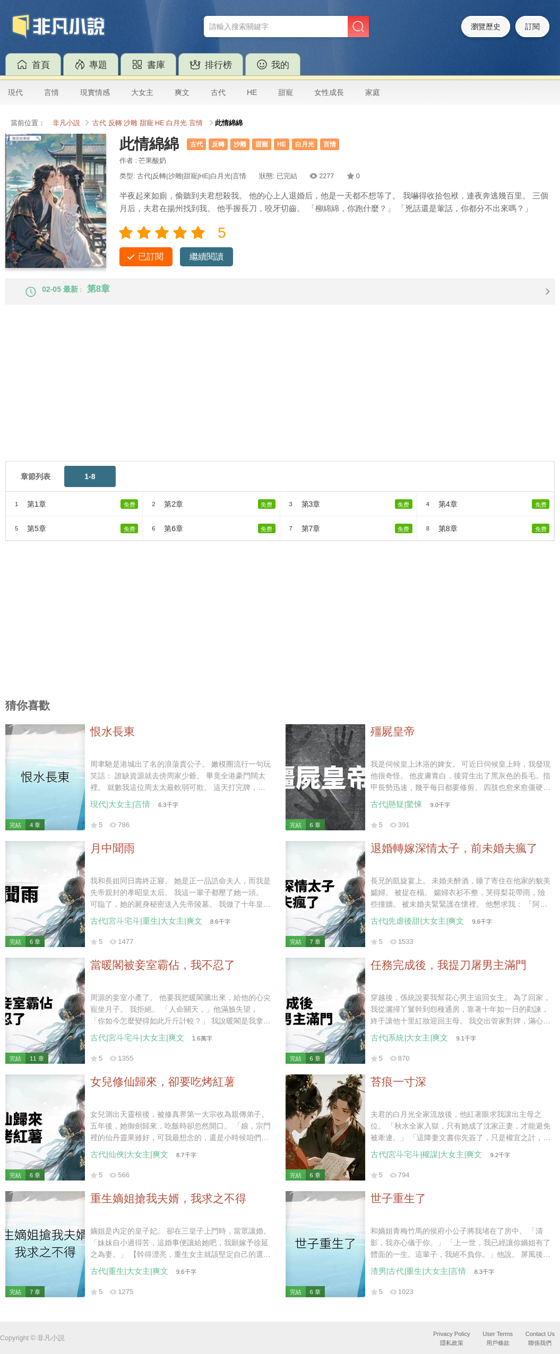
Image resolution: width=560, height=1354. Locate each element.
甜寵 (285, 92)
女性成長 (329, 92)
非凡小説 (66, 123)
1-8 (89, 485)
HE (252, 92)
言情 (51, 92)
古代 (218, 92)
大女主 (142, 92)
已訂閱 (150, 256)
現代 (15, 92)
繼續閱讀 (206, 256)
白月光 (176, 123)
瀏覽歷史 (486, 26)
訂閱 (532, 26)
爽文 (182, 92)
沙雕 (130, 123)
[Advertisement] (280, 396)
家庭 (372, 92)
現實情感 (95, 92)
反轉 (115, 123)
